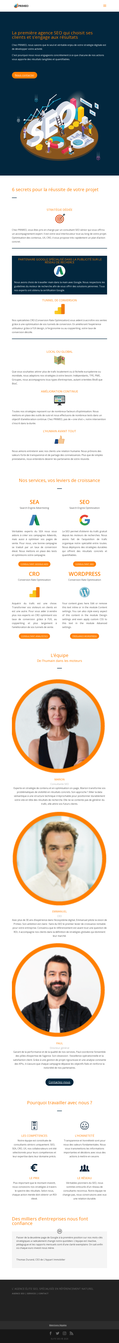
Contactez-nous (59, 1082)
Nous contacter (24, 75)
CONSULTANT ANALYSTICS (34, 636)
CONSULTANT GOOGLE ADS (34, 564)
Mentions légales (58, 1325)
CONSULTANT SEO (84, 564)
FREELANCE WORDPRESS (84, 636)
